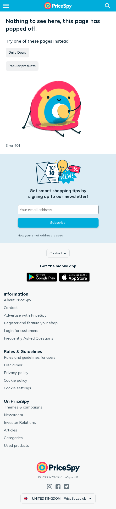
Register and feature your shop (31, 322)
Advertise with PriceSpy (25, 315)
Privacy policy (16, 372)
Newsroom (13, 414)
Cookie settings (17, 388)
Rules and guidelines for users (29, 357)
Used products (16, 445)
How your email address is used (40, 235)
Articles (10, 430)
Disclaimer (13, 365)
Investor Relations (20, 422)
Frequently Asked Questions (28, 338)
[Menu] (6, 6)
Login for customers (21, 330)
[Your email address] (58, 209)
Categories (13, 437)
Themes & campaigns (23, 407)
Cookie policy (15, 380)
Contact (11, 307)
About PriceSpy (17, 299)
